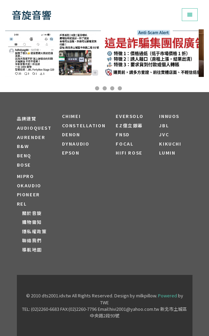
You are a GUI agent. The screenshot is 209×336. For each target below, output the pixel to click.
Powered (167, 295)
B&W (23, 146)
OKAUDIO (29, 185)
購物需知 (32, 222)
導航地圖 (32, 249)
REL (22, 203)
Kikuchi (170, 143)
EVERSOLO (129, 116)
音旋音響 (32, 15)
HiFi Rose (129, 152)
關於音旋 (32, 213)
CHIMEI (71, 116)
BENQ (24, 155)
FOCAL (124, 143)
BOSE (24, 164)
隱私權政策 (34, 231)
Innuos (169, 116)
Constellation (84, 125)
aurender (31, 137)
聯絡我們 (32, 240)
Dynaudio (76, 143)
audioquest (34, 128)
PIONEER (28, 194)
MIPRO (25, 176)
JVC (164, 134)
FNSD (122, 134)
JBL (164, 125)
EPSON (71, 152)
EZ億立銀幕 (129, 125)
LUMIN (167, 152)
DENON (71, 134)
